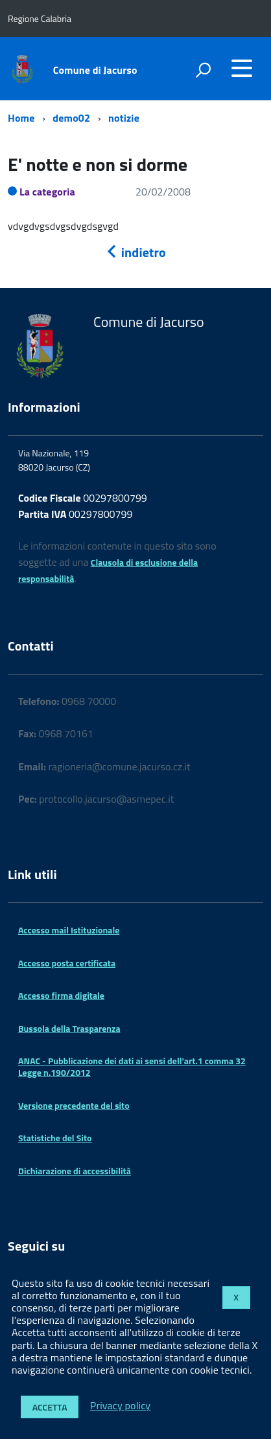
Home (21, 118)
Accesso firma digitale (61, 995)
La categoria (47, 191)
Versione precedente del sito (74, 1105)
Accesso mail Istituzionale (68, 930)
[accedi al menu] (241, 68)
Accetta (49, 1407)
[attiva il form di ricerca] (202, 69)
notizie (123, 118)
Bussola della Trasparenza (69, 1028)
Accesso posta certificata (66, 963)
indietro (135, 252)
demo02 (71, 118)
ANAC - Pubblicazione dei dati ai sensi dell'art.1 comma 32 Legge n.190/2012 (132, 1066)
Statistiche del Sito (54, 1137)
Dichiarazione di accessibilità (74, 1170)
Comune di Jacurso (95, 70)
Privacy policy (120, 1406)
